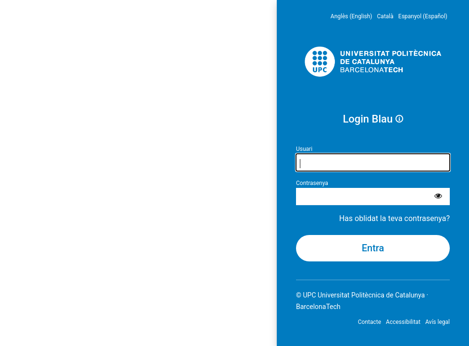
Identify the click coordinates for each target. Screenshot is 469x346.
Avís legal (437, 322)
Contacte (369, 322)
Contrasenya (312, 183)
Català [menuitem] (385, 16)
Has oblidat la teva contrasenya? (394, 218)
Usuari (304, 149)
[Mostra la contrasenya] (438, 196)
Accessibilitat (403, 322)
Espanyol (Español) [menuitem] (422, 16)
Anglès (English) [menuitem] (351, 16)
